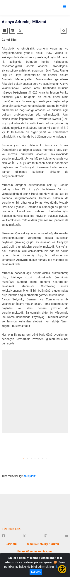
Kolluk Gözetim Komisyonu (34, 551)
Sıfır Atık (11, 544)
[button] (23, 458)
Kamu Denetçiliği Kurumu (42, 544)
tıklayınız (30, 476)
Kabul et (36, 571)
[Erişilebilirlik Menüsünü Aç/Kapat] (62, 569)
